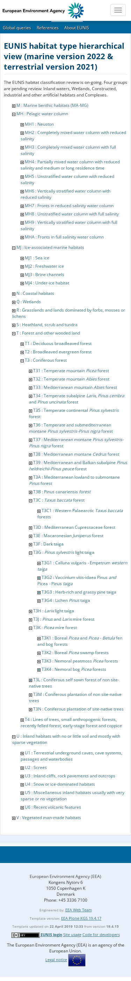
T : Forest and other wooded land (48, 333)
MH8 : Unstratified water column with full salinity (72, 214)
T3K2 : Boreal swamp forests (75, 653)
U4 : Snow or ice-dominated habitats (60, 784)
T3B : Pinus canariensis (61, 492)
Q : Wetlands (28, 302)
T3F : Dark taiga (48, 544)
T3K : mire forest (55, 627)
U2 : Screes (36, 767)
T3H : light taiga (53, 611)
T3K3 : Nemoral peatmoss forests (80, 661)
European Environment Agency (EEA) (65, 876)
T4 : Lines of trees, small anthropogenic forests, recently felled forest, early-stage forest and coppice (71, 722)
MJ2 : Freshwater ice (44, 266)
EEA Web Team (78, 909)
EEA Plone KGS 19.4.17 (81, 918)
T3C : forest (59, 500)
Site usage (72, 934)
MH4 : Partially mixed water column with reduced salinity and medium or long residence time (70, 165)
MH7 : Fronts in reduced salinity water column (69, 206)
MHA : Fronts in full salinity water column (64, 237)
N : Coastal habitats (35, 293)
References (48, 28)
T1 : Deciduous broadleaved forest (58, 343)
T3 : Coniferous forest (46, 360)
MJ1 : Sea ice (37, 258)
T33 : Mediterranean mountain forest (75, 387)
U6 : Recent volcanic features (53, 807)
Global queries (17, 28)
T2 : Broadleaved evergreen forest (58, 352)
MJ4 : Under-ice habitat (47, 283)
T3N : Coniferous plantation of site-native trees (78, 709)
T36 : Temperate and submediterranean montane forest (71, 428)
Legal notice (56, 959)
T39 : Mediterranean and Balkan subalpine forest (78, 466)
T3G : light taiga (63, 552)
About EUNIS (76, 28)
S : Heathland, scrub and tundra (47, 325)
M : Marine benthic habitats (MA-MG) (52, 105)
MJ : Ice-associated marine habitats (50, 247)
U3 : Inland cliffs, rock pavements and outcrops (70, 776)
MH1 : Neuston (39, 124)
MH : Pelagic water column (42, 114)
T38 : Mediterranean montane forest (76, 454)
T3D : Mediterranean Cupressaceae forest (74, 527)
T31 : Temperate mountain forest (71, 371)
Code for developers (101, 934)
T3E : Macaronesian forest (68, 536)
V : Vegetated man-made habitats (48, 818)
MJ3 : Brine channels (44, 274)
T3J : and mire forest (63, 619)
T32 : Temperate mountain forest (71, 379)
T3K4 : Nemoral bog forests (74, 669)
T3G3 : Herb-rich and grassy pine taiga (79, 592)
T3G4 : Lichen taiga (66, 600)
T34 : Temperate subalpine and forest (76, 399)
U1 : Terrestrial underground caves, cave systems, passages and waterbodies (71, 756)
